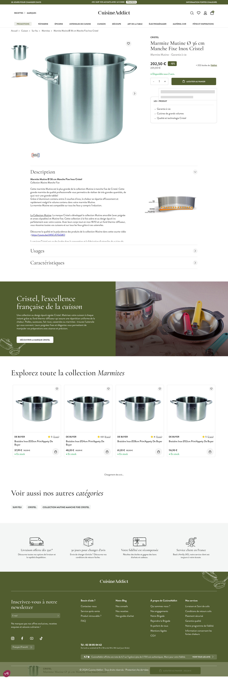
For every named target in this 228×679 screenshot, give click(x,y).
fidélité (214, 65)
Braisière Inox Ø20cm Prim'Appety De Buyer (33, 443)
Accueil (14, 30)
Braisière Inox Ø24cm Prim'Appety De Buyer (85, 443)
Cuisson (24, 30)
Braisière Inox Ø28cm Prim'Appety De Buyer (139, 441)
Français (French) (23, 647)
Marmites (46, 30)
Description (114, 172)
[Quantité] (159, 81)
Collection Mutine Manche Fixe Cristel (66, 507)
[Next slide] (134, 93)
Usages (114, 251)
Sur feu (35, 30)
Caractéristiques (114, 262)
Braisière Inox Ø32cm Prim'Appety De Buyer (191, 441)
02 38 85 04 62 (93, 645)
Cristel (32, 507)
